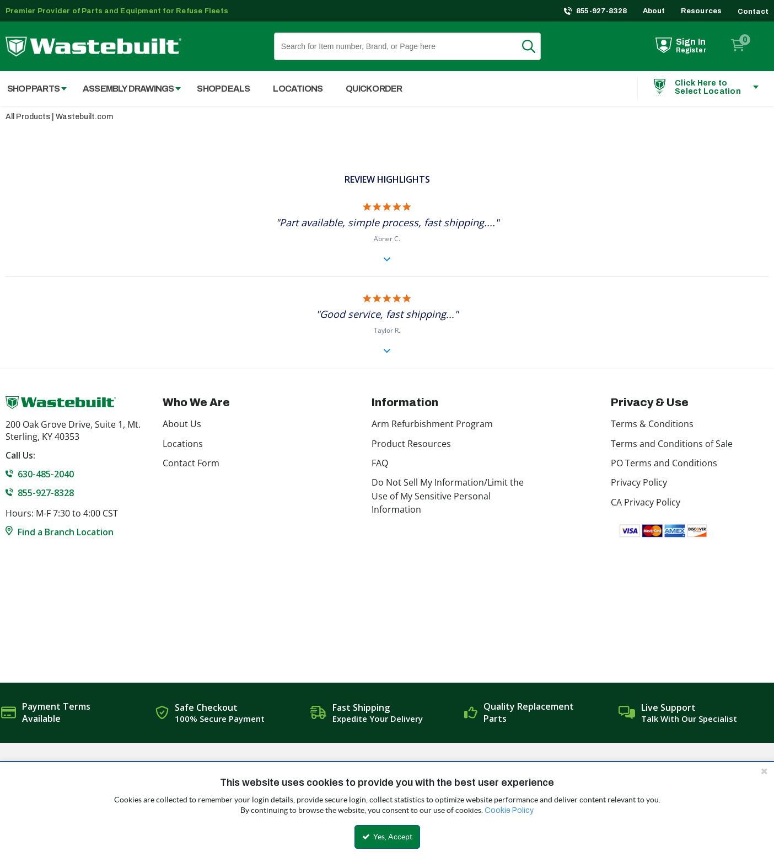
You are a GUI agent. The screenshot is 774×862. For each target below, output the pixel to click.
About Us (182, 424)
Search (535, 46)
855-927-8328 (601, 11)
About (654, 11)
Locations (183, 444)
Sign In (691, 41)
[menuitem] (126, 88)
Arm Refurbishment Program (432, 424)
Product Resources (411, 444)
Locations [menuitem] (297, 88)
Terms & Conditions (652, 424)
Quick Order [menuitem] (374, 88)
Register (691, 50)
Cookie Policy (509, 810)
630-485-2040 (46, 474)
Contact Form (191, 463)
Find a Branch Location (66, 532)
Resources (701, 11)
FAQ (380, 463)
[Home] (93, 46)
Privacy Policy (639, 482)
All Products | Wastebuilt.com (59, 117)
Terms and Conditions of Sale (672, 444)
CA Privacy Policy (645, 502)
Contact (753, 11)
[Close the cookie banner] (764, 771)
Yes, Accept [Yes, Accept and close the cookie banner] (387, 836)
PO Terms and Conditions (664, 463)
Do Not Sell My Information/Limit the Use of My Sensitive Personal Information (448, 495)
